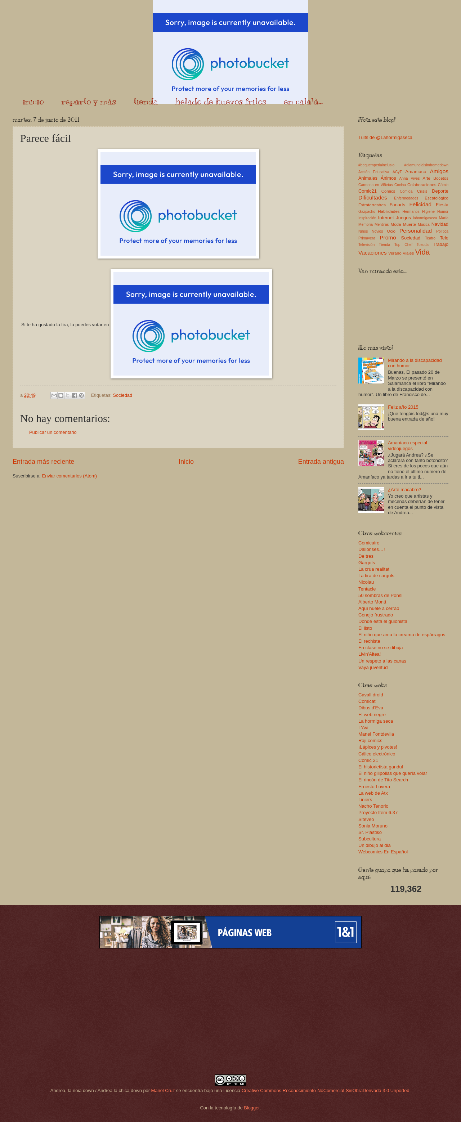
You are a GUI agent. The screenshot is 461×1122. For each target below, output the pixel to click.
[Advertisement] (230, 1011)
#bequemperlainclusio (376, 165)
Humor (442, 212)
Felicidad (420, 204)
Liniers (365, 799)
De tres (365, 556)
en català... (303, 101)
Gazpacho (366, 212)
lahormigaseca (425, 218)
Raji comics (370, 740)
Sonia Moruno (373, 826)
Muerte (409, 224)
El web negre (372, 714)
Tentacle (367, 589)
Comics (388, 191)
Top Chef (403, 245)
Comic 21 (368, 760)
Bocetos (440, 178)
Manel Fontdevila (376, 734)
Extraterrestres (372, 205)
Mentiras (382, 224)
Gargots (366, 562)
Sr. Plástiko (370, 832)
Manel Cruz (163, 1090)
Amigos (439, 171)
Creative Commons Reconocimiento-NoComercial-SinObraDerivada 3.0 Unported (325, 1090)
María (443, 218)
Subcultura (369, 839)
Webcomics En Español (383, 851)
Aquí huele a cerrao (378, 608)
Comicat (367, 701)
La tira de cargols (376, 575)
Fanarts (398, 204)
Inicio (186, 461)
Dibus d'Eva (370, 707)
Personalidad (415, 231)
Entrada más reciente (43, 461)
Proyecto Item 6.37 (378, 812)
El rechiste (369, 641)
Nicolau (366, 582)
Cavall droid (370, 694)
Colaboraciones (421, 185)
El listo (365, 628)
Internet (386, 217)
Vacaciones (372, 253)
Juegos (403, 217)
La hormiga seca (375, 721)
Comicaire (369, 543)
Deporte (440, 191)
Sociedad (122, 395)
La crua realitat (373, 569)
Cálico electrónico (376, 754)
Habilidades (389, 211)
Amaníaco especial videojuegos (407, 445)
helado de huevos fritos (220, 101)
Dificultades (372, 197)
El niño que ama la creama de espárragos (401, 634)
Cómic (443, 185)
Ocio (391, 231)
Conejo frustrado (375, 615)
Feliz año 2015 (403, 407)
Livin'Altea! (369, 654)
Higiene (428, 212)
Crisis (422, 191)
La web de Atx (373, 793)
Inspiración (367, 218)
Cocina (400, 185)
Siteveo (366, 819)
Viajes (408, 253)
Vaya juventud (373, 667)
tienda (146, 101)
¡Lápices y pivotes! (377, 747)
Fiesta (442, 204)
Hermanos (411, 212)
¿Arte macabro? (404, 489)
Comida (406, 191)
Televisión (366, 245)
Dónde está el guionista (382, 621)
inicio (33, 101)
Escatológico (436, 198)
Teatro (430, 238)
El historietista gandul (380, 766)
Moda (395, 224)
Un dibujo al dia (374, 845)
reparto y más (88, 101)
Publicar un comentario (53, 432)
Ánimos (388, 178)
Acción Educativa (373, 172)
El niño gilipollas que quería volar (392, 773)
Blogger (252, 1107)
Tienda (384, 245)
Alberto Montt (372, 602)
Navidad (439, 224)
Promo (388, 237)
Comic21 (367, 191)
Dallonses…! (371, 549)
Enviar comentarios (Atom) (69, 476)
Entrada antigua (321, 461)
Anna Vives (409, 178)
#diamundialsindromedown (426, 165)
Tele (444, 238)
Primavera (366, 238)
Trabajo (440, 244)
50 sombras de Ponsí (380, 595)
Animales (367, 178)
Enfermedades (406, 198)
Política (442, 231)
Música (424, 224)
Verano (395, 253)
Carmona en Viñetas (375, 185)
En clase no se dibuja (380, 647)
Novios (377, 231)
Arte (426, 178)
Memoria (365, 224)
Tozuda (423, 245)
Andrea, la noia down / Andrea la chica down (96, 1090)
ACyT (397, 172)
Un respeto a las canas (382, 661)
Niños (363, 231)
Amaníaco (415, 171)
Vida (422, 252)
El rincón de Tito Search (383, 779)
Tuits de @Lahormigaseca (385, 137)
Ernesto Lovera (374, 786)
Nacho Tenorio (373, 806)
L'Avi (363, 727)
